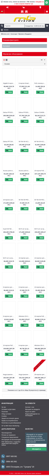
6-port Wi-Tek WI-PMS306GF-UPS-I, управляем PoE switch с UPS (9, 229)
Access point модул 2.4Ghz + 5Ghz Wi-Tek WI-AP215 (9, 170)
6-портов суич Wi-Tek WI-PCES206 (25, 287)
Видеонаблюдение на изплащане (32, 414)
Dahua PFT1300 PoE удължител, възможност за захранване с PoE (9, 141)
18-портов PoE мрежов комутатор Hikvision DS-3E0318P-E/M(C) (40, 170)
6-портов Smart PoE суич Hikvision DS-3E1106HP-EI (25, 83)
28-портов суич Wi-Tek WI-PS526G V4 (40, 374)
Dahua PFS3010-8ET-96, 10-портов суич (25, 112)
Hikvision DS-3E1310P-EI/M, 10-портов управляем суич (25, 316)
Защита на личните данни (10, 418)
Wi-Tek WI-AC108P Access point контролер (25, 141)
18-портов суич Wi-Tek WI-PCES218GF (9, 200)
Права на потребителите (10, 420)
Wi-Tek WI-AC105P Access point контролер (40, 141)
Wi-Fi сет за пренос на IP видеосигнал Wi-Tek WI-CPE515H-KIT (25, 229)
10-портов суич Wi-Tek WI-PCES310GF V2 (25, 258)
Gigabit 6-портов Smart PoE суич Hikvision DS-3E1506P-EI (9, 83)
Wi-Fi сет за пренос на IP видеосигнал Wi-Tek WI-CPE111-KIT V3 (9, 258)
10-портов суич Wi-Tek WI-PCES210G (40, 258)
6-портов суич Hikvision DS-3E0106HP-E (25, 345)
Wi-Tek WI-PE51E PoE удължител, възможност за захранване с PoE (25, 200)
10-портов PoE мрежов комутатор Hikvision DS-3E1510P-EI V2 (9, 345)
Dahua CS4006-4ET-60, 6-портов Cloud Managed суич (40, 112)
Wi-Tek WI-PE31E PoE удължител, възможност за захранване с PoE (40, 200)
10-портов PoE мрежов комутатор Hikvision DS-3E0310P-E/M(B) (40, 316)
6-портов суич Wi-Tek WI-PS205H (9, 316)
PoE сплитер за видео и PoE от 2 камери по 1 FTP (40, 83)
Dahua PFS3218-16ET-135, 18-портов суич (9, 112)
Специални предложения (10, 437)
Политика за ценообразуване (11, 423)
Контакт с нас (29, 407)
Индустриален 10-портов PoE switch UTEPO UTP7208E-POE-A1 (9, 374)
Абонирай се (36, 449)
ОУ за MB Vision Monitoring (10, 426)
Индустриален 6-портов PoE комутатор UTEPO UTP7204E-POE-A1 (25, 374)
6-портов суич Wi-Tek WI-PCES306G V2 (9, 287)
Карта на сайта (30, 411)
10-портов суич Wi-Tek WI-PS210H (40, 287)
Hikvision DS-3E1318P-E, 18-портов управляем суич (40, 345)
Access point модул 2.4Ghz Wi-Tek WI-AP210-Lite (25, 170)
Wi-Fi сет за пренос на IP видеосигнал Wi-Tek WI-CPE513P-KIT (40, 229)
